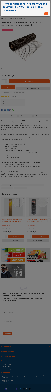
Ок (46, 14)
